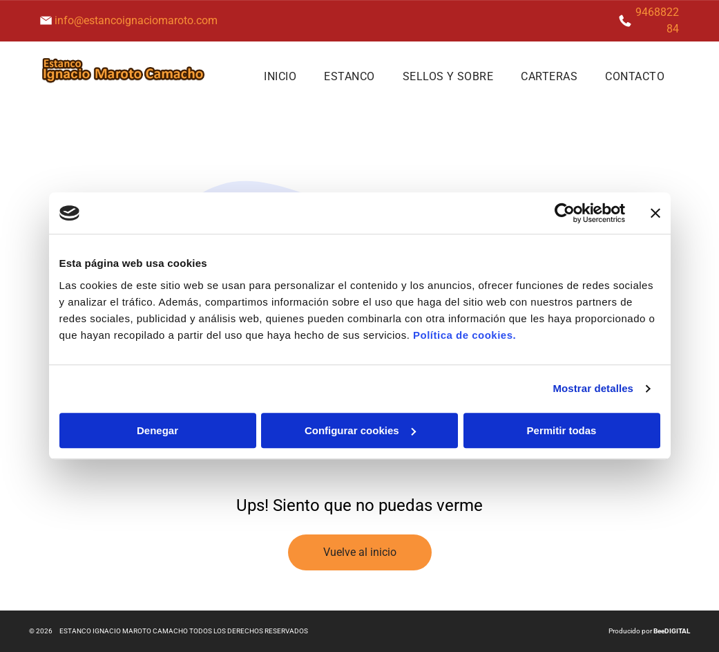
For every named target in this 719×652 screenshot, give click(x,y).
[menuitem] (280, 76)
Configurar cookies (360, 430)
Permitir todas (562, 430)
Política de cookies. (464, 335)
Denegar (157, 430)
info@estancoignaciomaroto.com (136, 20)
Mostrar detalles (593, 389)
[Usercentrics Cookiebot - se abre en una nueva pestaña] (564, 213)
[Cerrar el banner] (655, 213)
